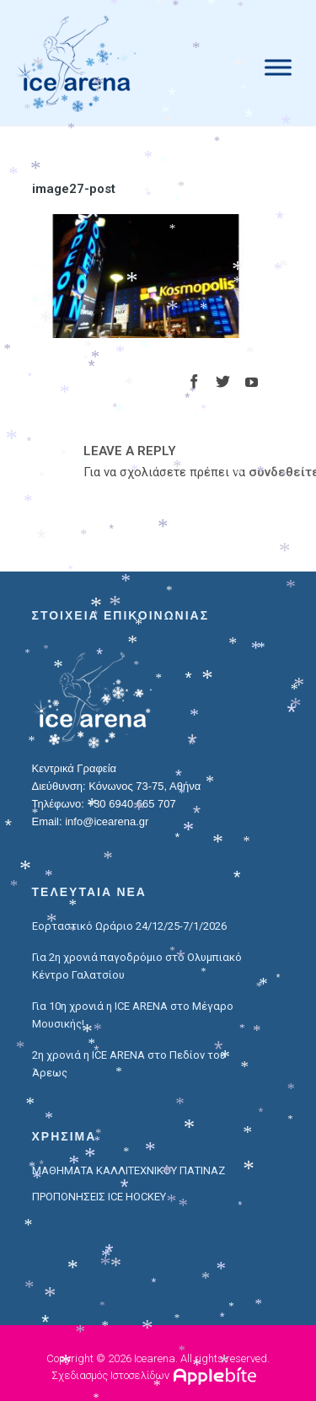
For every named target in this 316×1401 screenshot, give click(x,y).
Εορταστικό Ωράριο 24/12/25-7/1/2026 (129, 926)
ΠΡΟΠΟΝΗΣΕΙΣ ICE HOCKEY (99, 1196)
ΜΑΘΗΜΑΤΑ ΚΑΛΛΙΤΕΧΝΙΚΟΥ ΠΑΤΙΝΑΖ (128, 1170)
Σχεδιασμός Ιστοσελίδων (110, 1375)
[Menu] (278, 67)
